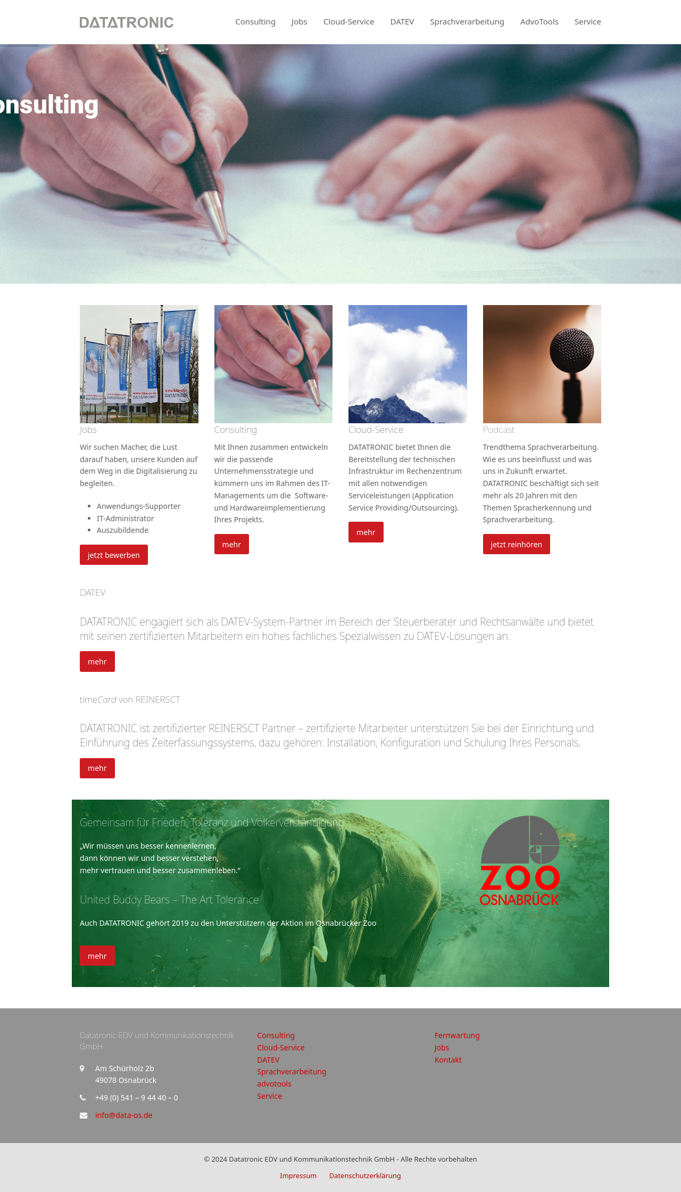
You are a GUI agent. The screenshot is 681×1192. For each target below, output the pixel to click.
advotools (274, 1084)
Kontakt (448, 1060)
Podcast (499, 429)
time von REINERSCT (130, 699)
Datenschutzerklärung (365, 1175)
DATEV (92, 592)
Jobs (88, 429)
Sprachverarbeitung (291, 1071)
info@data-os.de (123, 1115)
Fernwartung (457, 1035)
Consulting (236, 429)
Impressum (298, 1175)
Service (269, 1096)
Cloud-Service (375, 429)
